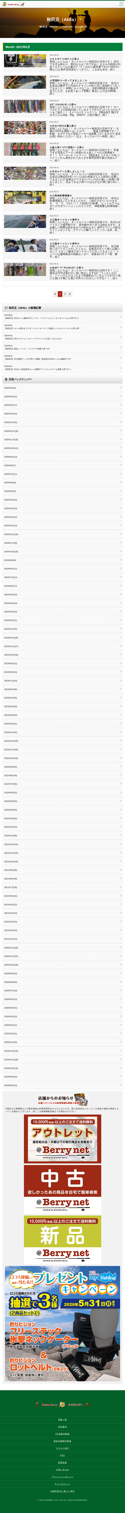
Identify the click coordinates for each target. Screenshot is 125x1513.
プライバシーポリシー (62, 1477)
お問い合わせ (62, 1470)
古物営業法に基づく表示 (62, 1491)
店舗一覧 (62, 1419)
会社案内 (62, 1427)
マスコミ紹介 (62, 1448)
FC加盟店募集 (62, 1434)
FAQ (62, 1455)
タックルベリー (16, 4)
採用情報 (62, 1462)
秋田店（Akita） (62, 19)
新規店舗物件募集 (62, 1441)
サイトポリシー (62, 1484)
